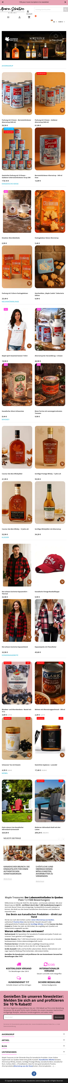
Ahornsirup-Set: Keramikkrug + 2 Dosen (48, 356)
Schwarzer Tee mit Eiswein (11, 765)
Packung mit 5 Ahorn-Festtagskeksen (15, 293)
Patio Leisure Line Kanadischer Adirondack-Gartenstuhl (13, 828)
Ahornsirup (7, 66)
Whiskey (5, 420)
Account (29, 12)
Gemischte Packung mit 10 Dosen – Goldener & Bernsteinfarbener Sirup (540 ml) (16, 177)
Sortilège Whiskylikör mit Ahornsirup (48, 529)
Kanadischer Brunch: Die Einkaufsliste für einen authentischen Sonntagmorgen (17, 870)
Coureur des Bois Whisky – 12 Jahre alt (15, 529)
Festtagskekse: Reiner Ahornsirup (46, 238)
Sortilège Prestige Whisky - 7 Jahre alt (48, 474)
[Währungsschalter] (61, 21)
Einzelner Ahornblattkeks (11, 238)
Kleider (5, 537)
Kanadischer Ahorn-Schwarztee (13, 411)
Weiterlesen (8, 879)
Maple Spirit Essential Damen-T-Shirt (15, 356)
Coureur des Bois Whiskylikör (12, 474)
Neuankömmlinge (10, 302)
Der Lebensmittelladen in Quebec (44, 897)
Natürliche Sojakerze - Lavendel (46, 765)
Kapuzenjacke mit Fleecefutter (45, 647)
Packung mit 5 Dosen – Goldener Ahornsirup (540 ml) (46, 121)
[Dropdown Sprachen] (54, 21)
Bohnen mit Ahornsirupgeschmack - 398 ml (50, 709)
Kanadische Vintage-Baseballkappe (47, 592)
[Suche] (51, 9)
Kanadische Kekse (10, 184)
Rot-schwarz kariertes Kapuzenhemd (15, 647)
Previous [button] (59, 839)
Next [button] (63, 839)
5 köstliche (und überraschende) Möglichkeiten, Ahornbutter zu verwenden (44, 871)
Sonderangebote (10, 655)
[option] (18, 862)
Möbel (5, 773)
